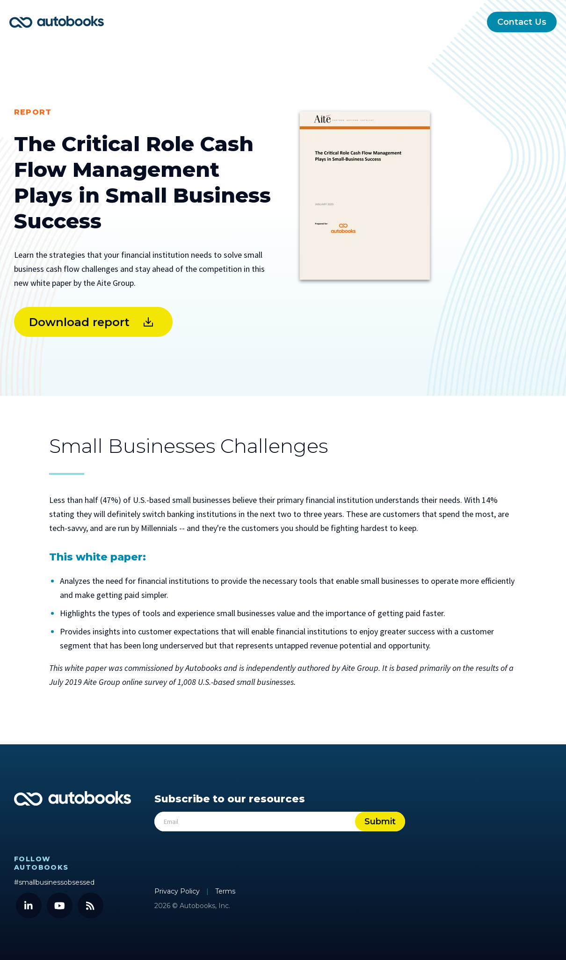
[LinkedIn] (29, 905)
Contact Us (521, 22)
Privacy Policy (178, 891)
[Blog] (90, 905)
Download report (79, 322)
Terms (225, 891)
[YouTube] (60, 905)
